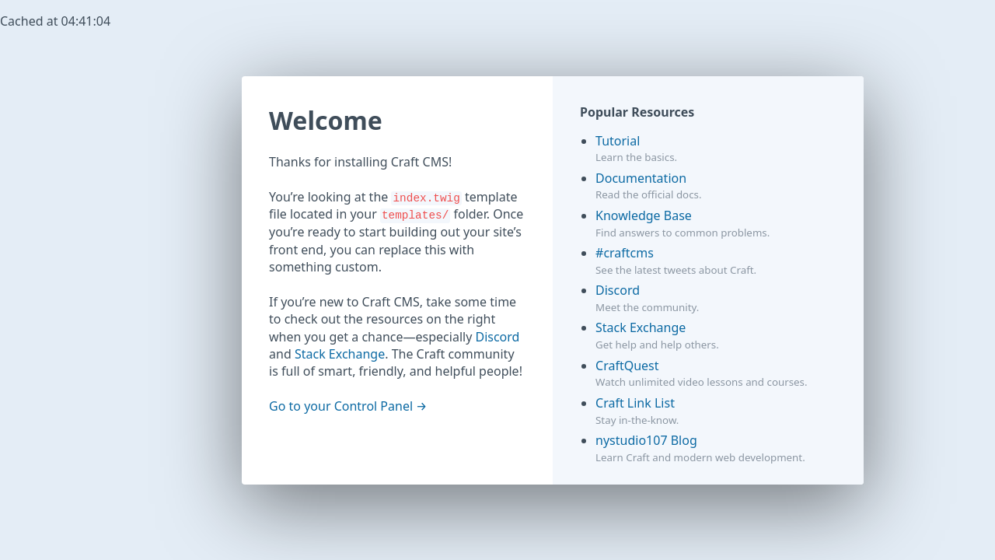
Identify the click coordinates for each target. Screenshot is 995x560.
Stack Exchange (340, 353)
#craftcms (624, 252)
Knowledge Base (643, 215)
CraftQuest (627, 365)
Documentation (640, 178)
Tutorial (617, 140)
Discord (497, 336)
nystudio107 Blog (646, 440)
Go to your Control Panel (341, 406)
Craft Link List (635, 402)
